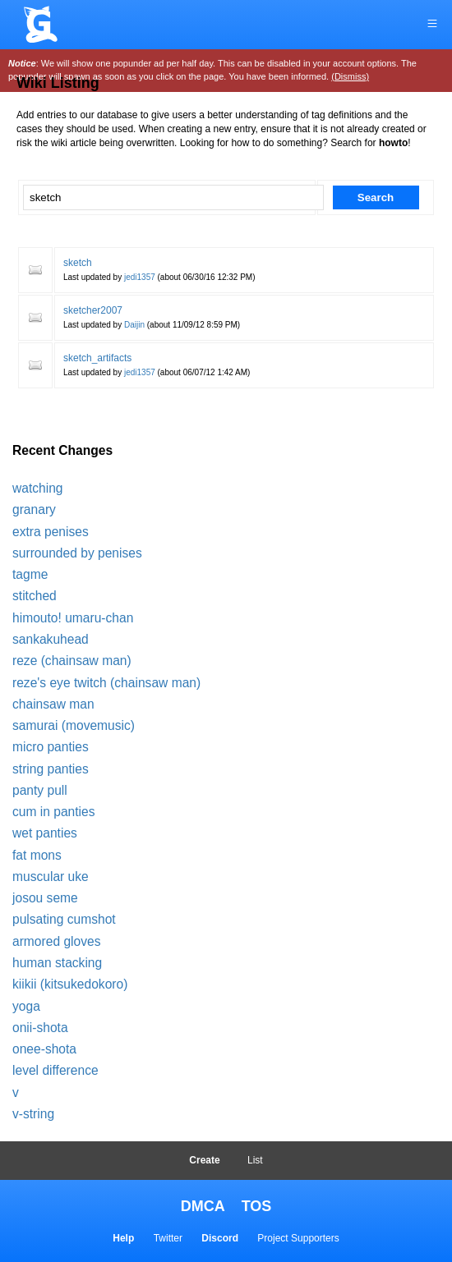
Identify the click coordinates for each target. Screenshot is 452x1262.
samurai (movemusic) (73, 725)
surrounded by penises (77, 553)
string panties (50, 769)
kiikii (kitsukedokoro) (69, 984)
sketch (77, 262)
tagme (30, 574)
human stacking (57, 963)
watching (37, 488)
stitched (34, 596)
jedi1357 (139, 277)
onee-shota (44, 1049)
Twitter (168, 1238)
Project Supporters (298, 1238)
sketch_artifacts (97, 358)
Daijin (134, 324)
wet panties (44, 833)
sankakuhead (50, 639)
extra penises (50, 532)
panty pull (39, 790)
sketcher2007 (92, 310)
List (255, 1160)
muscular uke (50, 876)
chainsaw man (53, 704)
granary (34, 509)
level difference (55, 1070)
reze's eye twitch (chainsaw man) (106, 683)
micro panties (50, 747)
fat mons (37, 855)
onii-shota (40, 1028)
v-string (33, 1114)
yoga (26, 1006)
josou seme (45, 898)
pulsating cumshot (64, 919)
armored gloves (56, 941)
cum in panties (53, 812)
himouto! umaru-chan (72, 618)
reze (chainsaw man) (71, 661)
